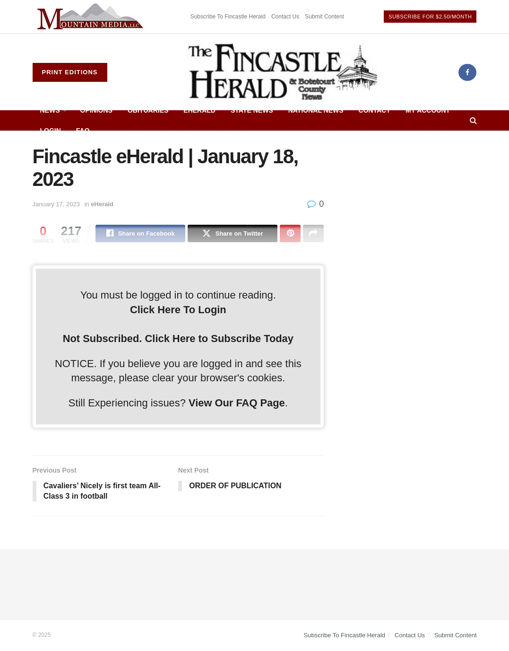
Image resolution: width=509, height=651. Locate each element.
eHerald (199, 110)
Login (50, 130)
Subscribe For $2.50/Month (430, 16)
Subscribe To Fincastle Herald (228, 16)
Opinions (96, 110)
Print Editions (70, 72)
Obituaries (148, 110)
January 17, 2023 (56, 204)
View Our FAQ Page (237, 403)
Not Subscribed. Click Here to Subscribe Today (178, 339)
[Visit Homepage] (282, 72)
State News (252, 110)
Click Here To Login (178, 310)
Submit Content (324, 16)
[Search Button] (473, 120)
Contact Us (285, 16)
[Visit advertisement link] (92, 17)
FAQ (83, 130)
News (50, 110)
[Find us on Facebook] (467, 72)
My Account (427, 110)
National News (316, 110)
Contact (374, 110)
